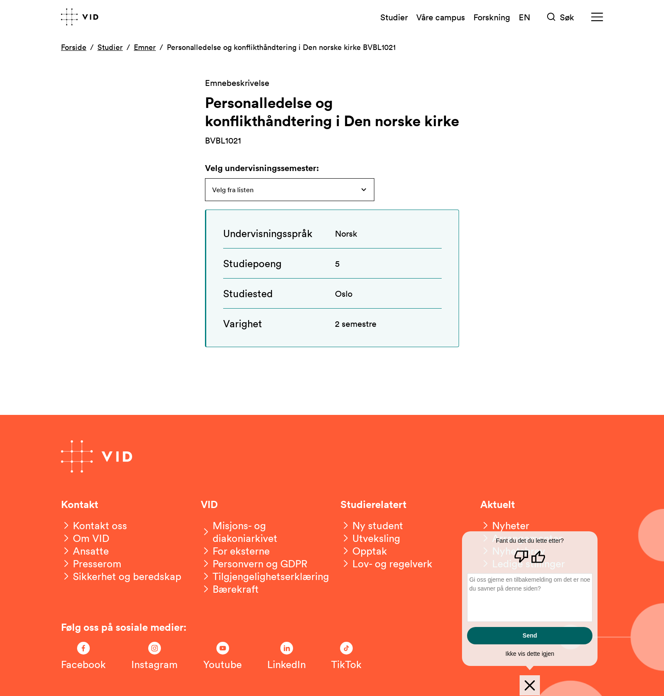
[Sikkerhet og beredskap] (121, 576)
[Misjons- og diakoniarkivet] (262, 531)
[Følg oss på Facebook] (83, 656)
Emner (145, 47)
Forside (73, 47)
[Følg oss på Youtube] (222, 656)
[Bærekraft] (230, 589)
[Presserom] (91, 563)
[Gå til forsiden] (79, 16)
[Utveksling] (370, 538)
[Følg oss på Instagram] (154, 656)
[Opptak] (363, 550)
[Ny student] (371, 525)
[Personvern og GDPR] (254, 563)
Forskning (491, 16)
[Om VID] (85, 538)
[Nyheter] (504, 525)
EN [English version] (524, 16)
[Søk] (560, 17)
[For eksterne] (235, 550)
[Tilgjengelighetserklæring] (265, 576)
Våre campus (440, 16)
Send (530, 635)
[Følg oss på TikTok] (346, 656)
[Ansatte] (85, 550)
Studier (394, 16)
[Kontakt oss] (94, 525)
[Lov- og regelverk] (386, 563)
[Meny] (597, 17)
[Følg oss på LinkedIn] (286, 656)
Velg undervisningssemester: (262, 168)
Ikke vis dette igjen (530, 653)
